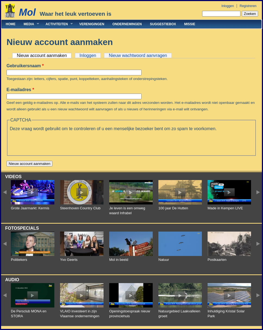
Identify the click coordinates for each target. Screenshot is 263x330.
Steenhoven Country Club (80, 208)
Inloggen (227, 6)
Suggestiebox (163, 24)
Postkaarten (217, 260)
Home (10, 24)
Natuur (163, 260)
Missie (189, 24)
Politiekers (19, 260)
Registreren (248, 6)
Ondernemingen (127, 24)
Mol (27, 12)
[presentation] (51, 142)
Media (29, 24)
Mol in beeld (118, 260)
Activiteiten (57, 24)
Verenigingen (91, 24)
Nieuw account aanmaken (44, 55)
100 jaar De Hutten (173, 208)
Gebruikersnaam (25, 65)
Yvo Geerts (68, 260)
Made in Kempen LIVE (225, 208)
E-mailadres (20, 89)
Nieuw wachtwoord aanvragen (138, 55)
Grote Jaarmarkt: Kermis (30, 208)
